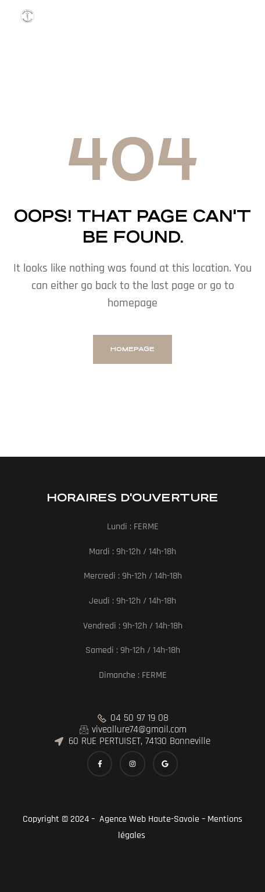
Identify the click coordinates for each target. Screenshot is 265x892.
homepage (132, 349)
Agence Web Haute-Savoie (148, 819)
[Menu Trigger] (27, 20)
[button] (17, 37)
